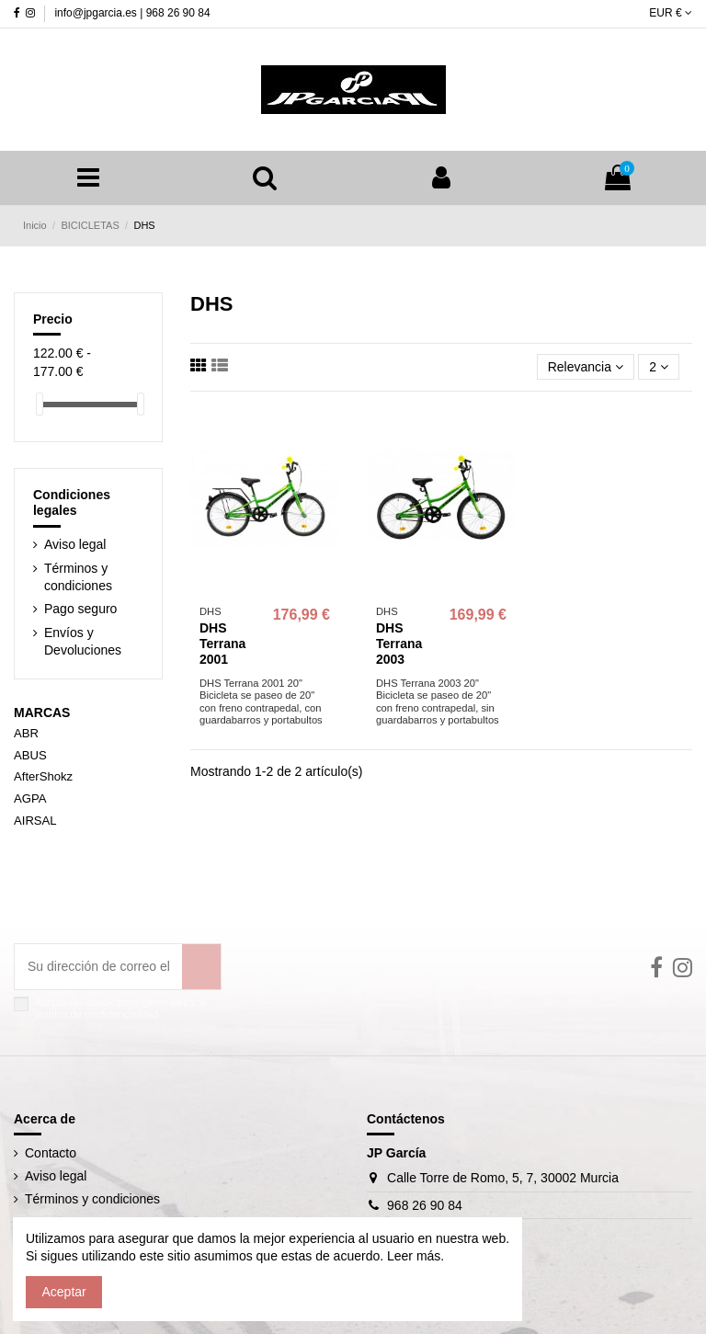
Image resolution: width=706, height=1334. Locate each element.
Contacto (50, 1153)
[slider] (39, 404)
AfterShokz (43, 776)
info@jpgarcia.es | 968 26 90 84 (132, 12)
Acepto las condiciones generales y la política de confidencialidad (121, 1008)
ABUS (30, 755)
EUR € (670, 12)
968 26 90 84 (424, 1205)
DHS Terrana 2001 (222, 644)
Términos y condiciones (78, 577)
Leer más (411, 1255)
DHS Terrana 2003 (399, 644)
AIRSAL (35, 820)
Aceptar (64, 1291)
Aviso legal (75, 544)
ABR (26, 733)
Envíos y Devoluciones (82, 641)
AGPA (30, 798)
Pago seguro (80, 608)
